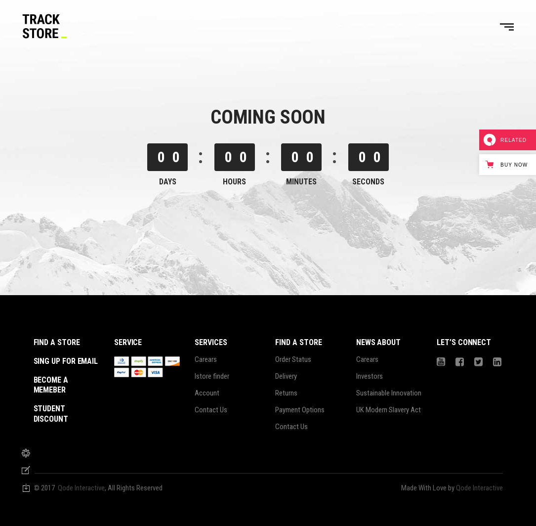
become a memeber (51, 385)
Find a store (57, 342)
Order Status (293, 359)
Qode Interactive (81, 487)
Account (207, 393)
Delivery (286, 376)
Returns (286, 393)
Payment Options (300, 409)
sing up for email (66, 361)
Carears (206, 359)
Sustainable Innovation (388, 393)
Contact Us (211, 409)
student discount (51, 414)
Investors (369, 376)
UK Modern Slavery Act (388, 409)
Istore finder (212, 376)
